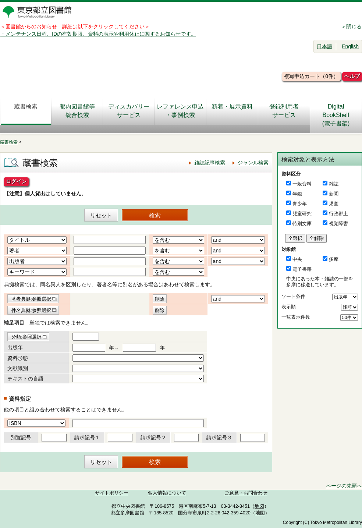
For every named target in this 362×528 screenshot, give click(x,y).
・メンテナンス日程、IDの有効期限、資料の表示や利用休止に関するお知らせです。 (98, 34)
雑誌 (333, 184)
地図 (259, 506)
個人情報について (167, 493)
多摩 (333, 259)
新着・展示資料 (232, 110)
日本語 (324, 46)
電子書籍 (302, 269)
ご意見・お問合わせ (245, 493)
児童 (333, 203)
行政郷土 (338, 213)
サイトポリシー (111, 493)
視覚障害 (338, 223)
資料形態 (17, 358)
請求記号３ (219, 437)
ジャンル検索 (253, 163)
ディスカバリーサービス (128, 110)
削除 (159, 299)
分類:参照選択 (26, 337)
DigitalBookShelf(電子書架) (336, 115)
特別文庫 (302, 223)
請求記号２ (153, 437)
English (350, 46)
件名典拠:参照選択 (31, 310)
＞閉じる (351, 26)
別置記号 (21, 437)
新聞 (333, 193)
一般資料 (302, 184)
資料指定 (20, 399)
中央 (297, 259)
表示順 (288, 306)
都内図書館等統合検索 (77, 110)
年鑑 (297, 193)
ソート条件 (293, 296)
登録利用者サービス (284, 110)
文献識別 (17, 368)
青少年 (299, 203)
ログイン (16, 181)
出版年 (15, 347)
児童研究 (302, 213)
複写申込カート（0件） (311, 76)
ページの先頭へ (344, 486)
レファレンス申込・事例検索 (180, 110)
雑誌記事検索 (209, 163)
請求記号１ (87, 437)
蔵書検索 (26, 110)
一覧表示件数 (295, 317)
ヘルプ (352, 76)
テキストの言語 (25, 379)
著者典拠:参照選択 (31, 299)
